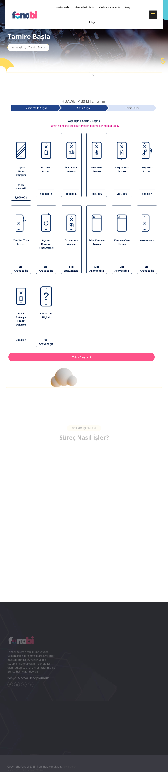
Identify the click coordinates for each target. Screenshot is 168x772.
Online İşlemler (108, 7)
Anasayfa (28, 47)
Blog (127, 7)
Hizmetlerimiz (82, 7)
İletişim (93, 22)
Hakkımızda (62, 7)
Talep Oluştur (81, 357)
